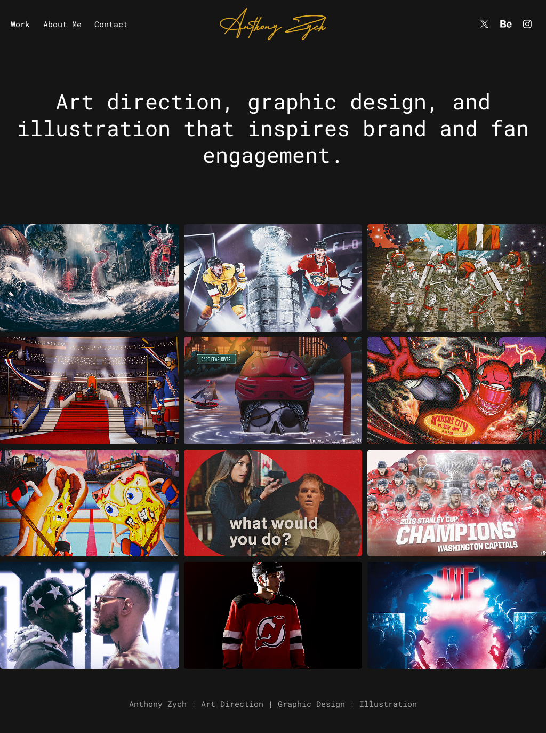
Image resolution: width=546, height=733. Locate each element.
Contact (111, 24)
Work (20, 24)
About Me (62, 24)
